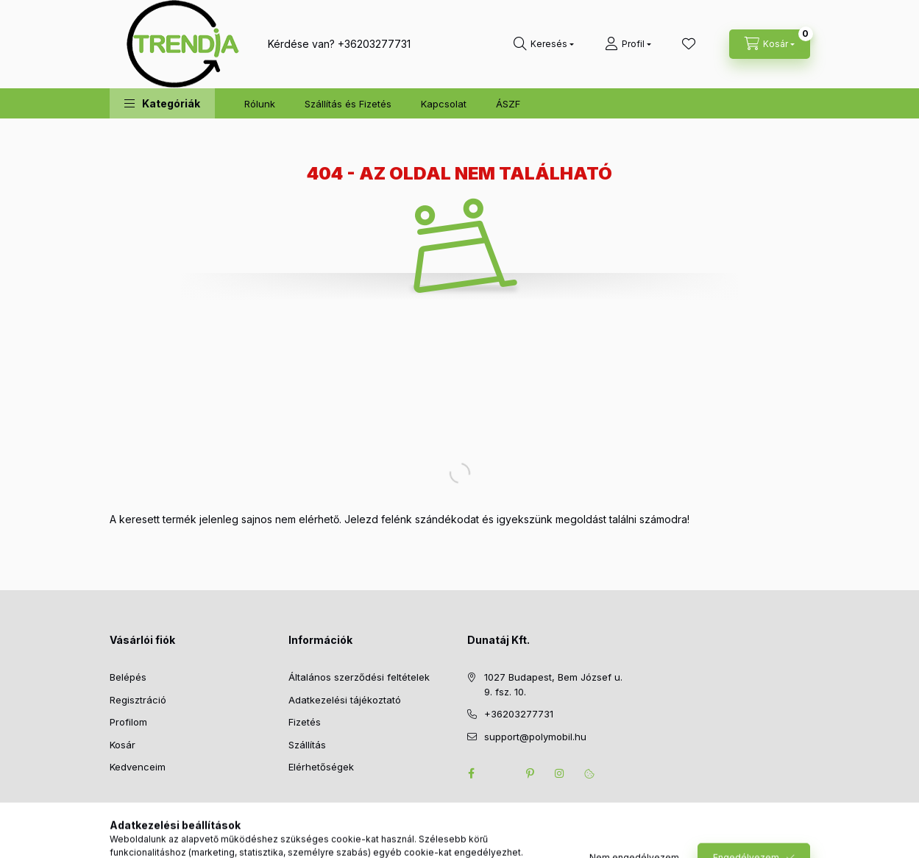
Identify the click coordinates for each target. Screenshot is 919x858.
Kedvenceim (138, 767)
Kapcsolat (443, 104)
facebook (471, 773)
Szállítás (307, 745)
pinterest (530, 773)
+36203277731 (374, 44)
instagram (560, 773)
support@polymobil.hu (535, 736)
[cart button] (769, 44)
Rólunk (259, 104)
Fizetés (304, 722)
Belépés (128, 677)
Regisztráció (138, 700)
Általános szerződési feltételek (359, 677)
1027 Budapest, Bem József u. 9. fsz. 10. (553, 684)
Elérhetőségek (321, 767)
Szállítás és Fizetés (348, 104)
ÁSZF (508, 104)
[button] (162, 103)
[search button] (543, 44)
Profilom (128, 722)
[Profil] (628, 44)
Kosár (122, 745)
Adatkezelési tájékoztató (344, 700)
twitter (501, 773)
